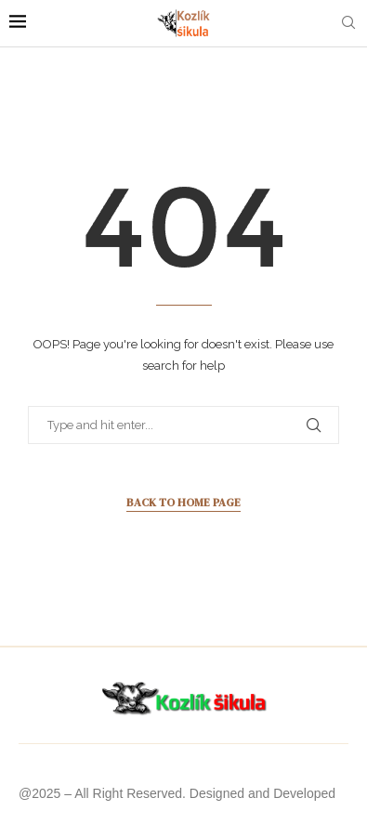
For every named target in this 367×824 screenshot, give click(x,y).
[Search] (348, 23)
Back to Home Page (183, 502)
